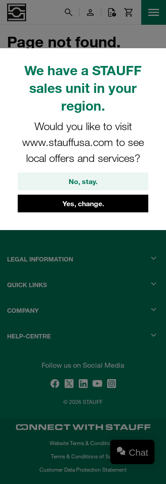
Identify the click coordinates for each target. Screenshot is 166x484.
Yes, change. (83, 203)
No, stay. (83, 181)
